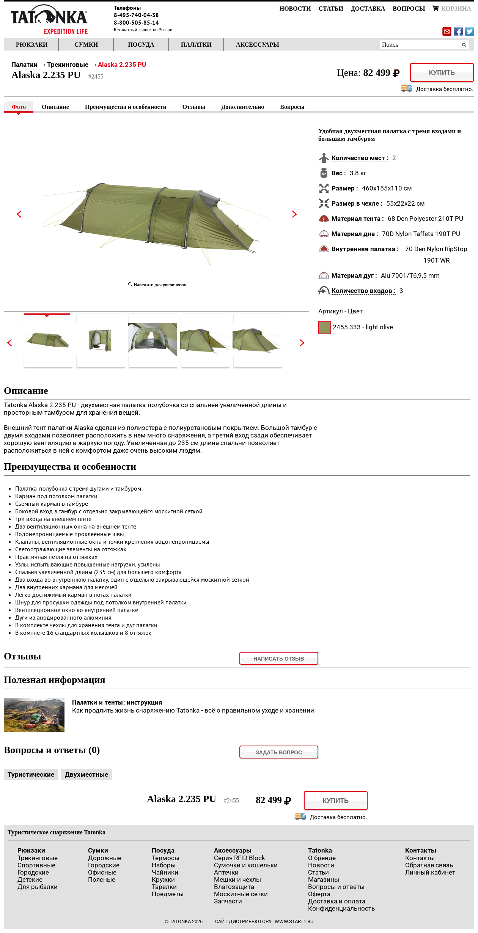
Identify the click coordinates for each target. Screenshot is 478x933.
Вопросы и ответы (336, 887)
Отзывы (194, 107)
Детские (29, 879)
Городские (33, 872)
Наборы (164, 865)
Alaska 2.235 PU (122, 64)
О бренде (322, 858)
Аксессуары (257, 44)
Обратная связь (429, 865)
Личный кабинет (430, 872)
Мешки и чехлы (237, 879)
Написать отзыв (278, 659)
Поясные (101, 879)
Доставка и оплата (336, 901)
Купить (442, 72)
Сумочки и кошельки (246, 865)
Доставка (368, 8)
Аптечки (226, 872)
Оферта (319, 894)
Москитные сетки (241, 894)
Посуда (141, 44)
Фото (19, 107)
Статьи (331, 8)
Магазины (323, 879)
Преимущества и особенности (126, 107)
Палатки (196, 44)
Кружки (163, 879)
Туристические (31, 774)
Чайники (165, 872)
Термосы (165, 858)
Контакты (420, 850)
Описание (55, 107)
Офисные (102, 872)
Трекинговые (67, 64)
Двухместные (86, 774)
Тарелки (164, 887)
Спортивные (36, 865)
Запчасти (228, 901)
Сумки (86, 44)
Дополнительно (242, 107)
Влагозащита (234, 887)
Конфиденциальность (341, 908)
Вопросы (409, 8)
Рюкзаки (31, 44)
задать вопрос (279, 752)
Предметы (168, 894)
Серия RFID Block (239, 858)
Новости (295, 8)
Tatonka (320, 850)
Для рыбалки (37, 887)
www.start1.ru (294, 921)
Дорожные (104, 858)
